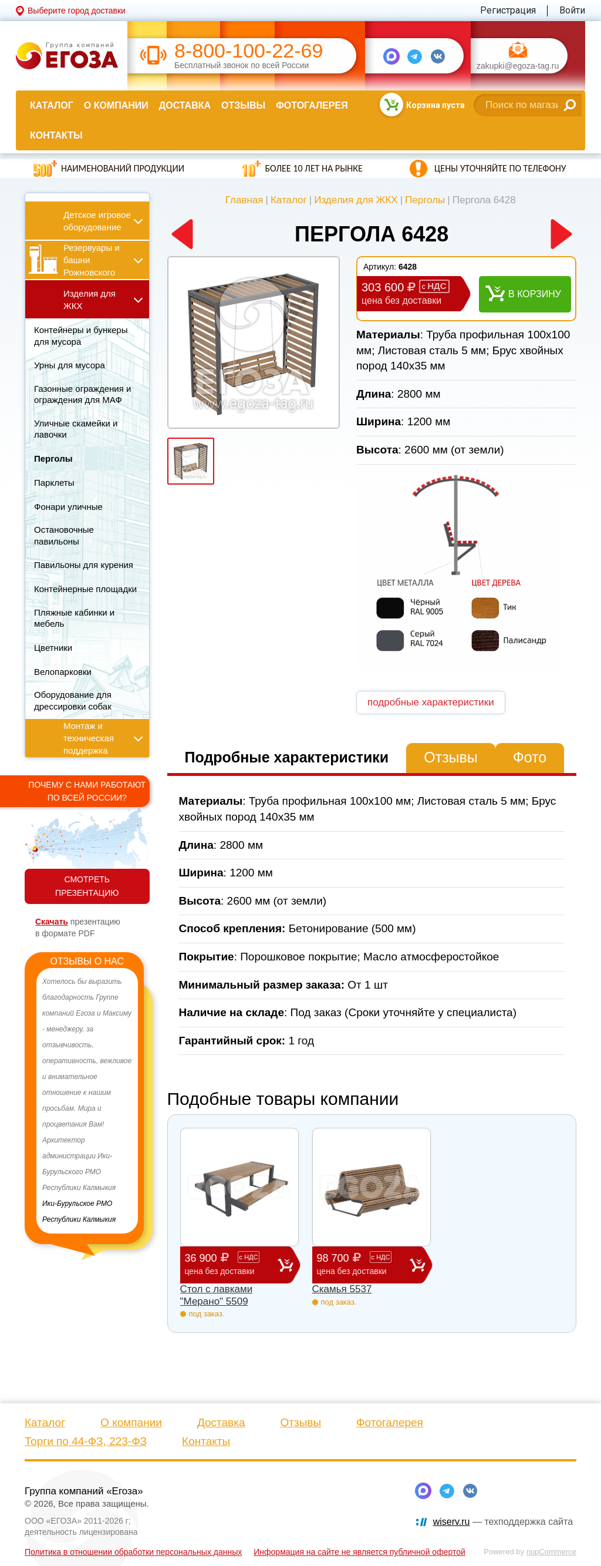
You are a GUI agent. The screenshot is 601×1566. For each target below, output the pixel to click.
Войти (572, 10)
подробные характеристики (430, 702)
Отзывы (243, 105)
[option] (87, 1101)
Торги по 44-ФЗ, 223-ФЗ (86, 1441)
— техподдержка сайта (503, 1522)
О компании (116, 105)
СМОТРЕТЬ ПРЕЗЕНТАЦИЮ (87, 886)
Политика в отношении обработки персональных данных (133, 1552)
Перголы (425, 200)
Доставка (185, 105)
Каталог (51, 105)
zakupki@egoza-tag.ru (518, 66)
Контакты (56, 135)
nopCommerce (551, 1551)
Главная (244, 200)
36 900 (231, 1264)
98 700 (363, 1264)
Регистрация (508, 10)
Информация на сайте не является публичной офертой (359, 1552)
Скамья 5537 (342, 1289)
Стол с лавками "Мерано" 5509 (216, 1294)
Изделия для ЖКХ (356, 200)
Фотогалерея (311, 105)
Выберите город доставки (77, 10)
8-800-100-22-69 (248, 51)
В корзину (534, 294)
